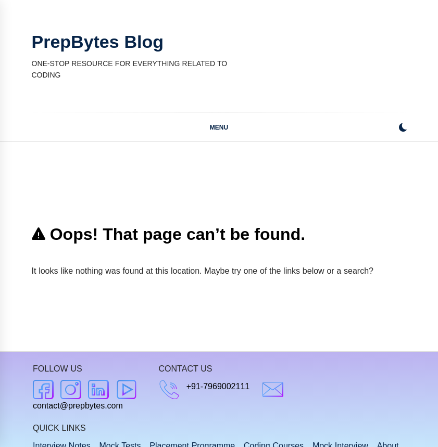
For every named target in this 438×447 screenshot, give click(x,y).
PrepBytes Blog (98, 42)
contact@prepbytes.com (78, 405)
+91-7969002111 (217, 386)
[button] (403, 128)
